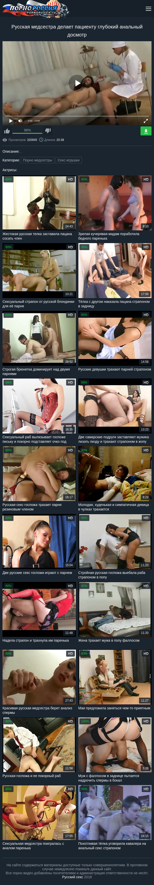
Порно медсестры (37, 160)
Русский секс (72, 877)
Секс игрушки (69, 160)
